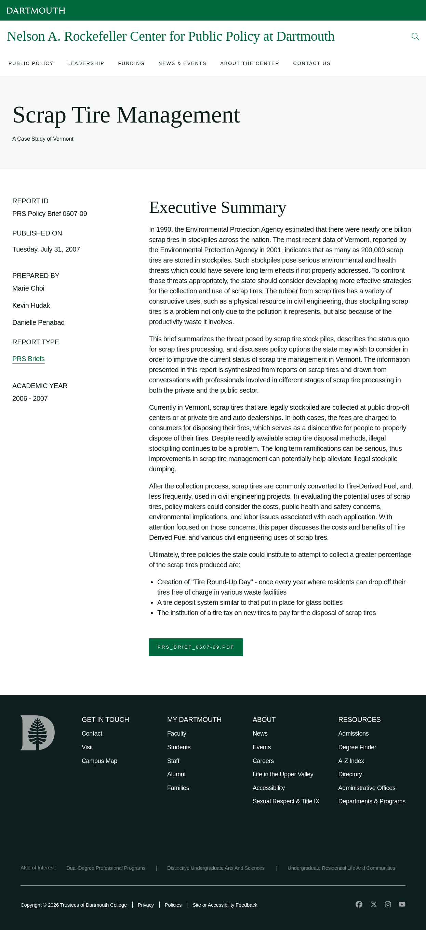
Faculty (176, 733)
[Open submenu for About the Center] (249, 64)
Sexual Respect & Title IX (286, 801)
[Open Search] (415, 36)
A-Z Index (351, 760)
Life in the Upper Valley (283, 774)
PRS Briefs (28, 358)
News (260, 733)
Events (262, 747)
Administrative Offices (367, 788)
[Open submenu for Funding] (131, 64)
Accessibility (269, 788)
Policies (173, 905)
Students (179, 747)
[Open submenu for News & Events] (182, 64)
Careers (263, 760)
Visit (87, 747)
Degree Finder (357, 747)
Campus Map (99, 760)
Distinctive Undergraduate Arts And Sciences (216, 868)
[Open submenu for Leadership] (86, 64)
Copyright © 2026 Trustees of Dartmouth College (74, 905)
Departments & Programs (371, 801)
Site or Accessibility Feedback (224, 905)
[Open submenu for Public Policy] (31, 64)
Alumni (176, 774)
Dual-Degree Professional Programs (105, 868)
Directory (350, 774)
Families (178, 788)
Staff (173, 760)
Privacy (146, 905)
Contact (92, 733)
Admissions (353, 733)
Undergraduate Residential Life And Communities (341, 868)
